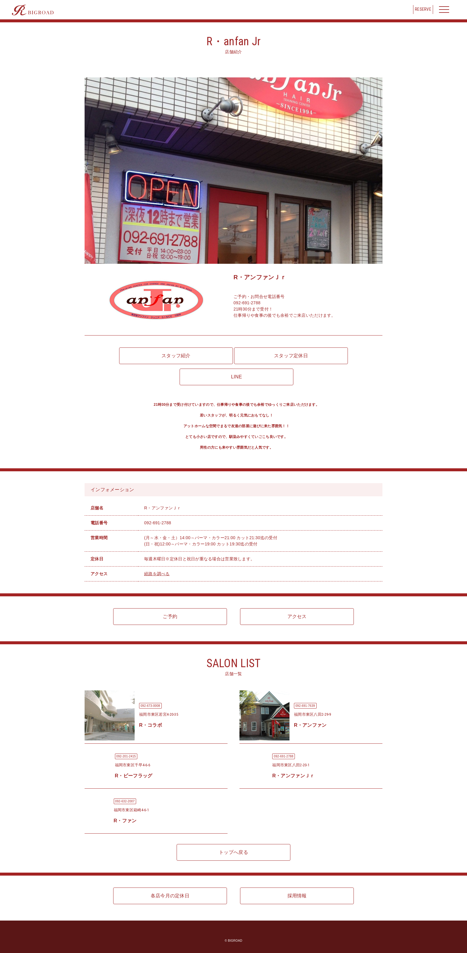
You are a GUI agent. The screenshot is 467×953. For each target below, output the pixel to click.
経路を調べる (157, 573)
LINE (236, 376)
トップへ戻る (233, 852)
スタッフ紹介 (176, 355)
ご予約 (170, 616)
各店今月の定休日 (170, 895)
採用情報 (297, 895)
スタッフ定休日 (291, 355)
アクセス (297, 616)
